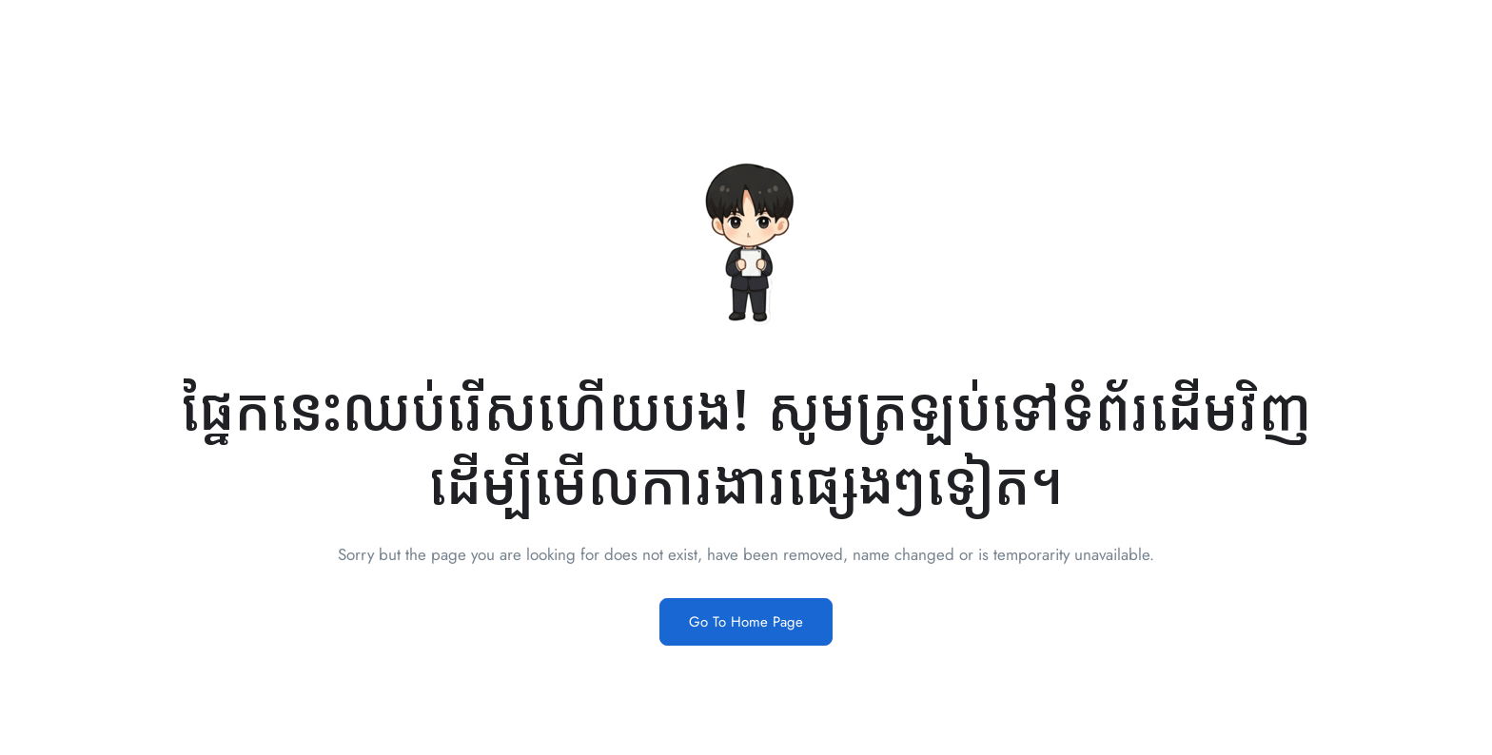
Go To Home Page (746, 621)
